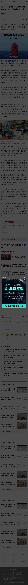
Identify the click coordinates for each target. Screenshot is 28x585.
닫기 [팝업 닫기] (25, 277)
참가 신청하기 (14, 306)
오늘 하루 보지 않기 (6, 277)
